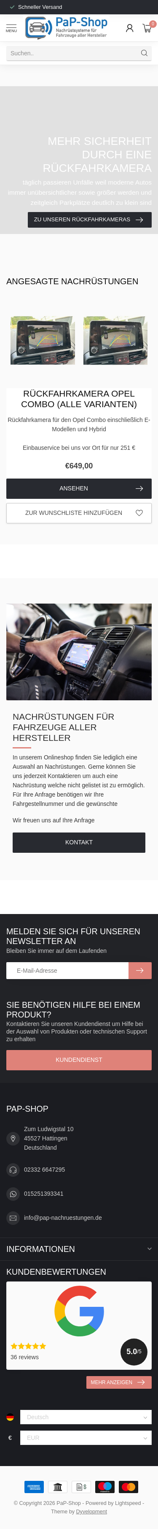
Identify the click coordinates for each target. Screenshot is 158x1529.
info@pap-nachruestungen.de (63, 1217)
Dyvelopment (91, 1512)
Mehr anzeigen (118, 1382)
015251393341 (43, 1193)
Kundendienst (79, 1059)
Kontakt (79, 842)
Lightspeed (128, 1503)
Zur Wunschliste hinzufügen (84, 513)
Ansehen (101, 488)
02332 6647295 (44, 1169)
